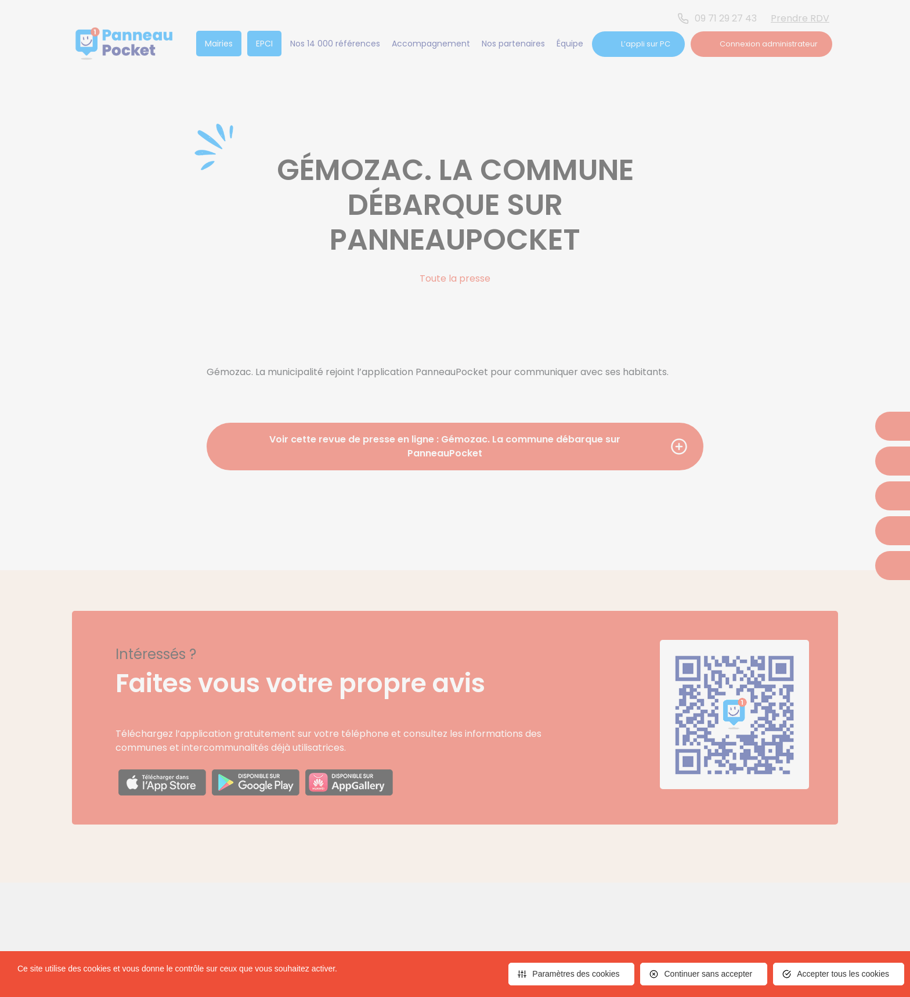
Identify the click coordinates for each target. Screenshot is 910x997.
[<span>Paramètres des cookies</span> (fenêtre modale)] (571, 974)
